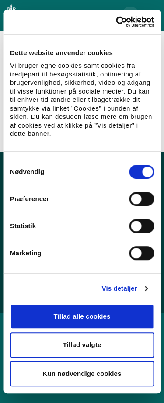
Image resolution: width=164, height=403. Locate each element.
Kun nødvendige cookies (82, 373)
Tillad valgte (82, 344)
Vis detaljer (119, 288)
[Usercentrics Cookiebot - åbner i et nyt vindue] (117, 22)
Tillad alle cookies (81, 316)
